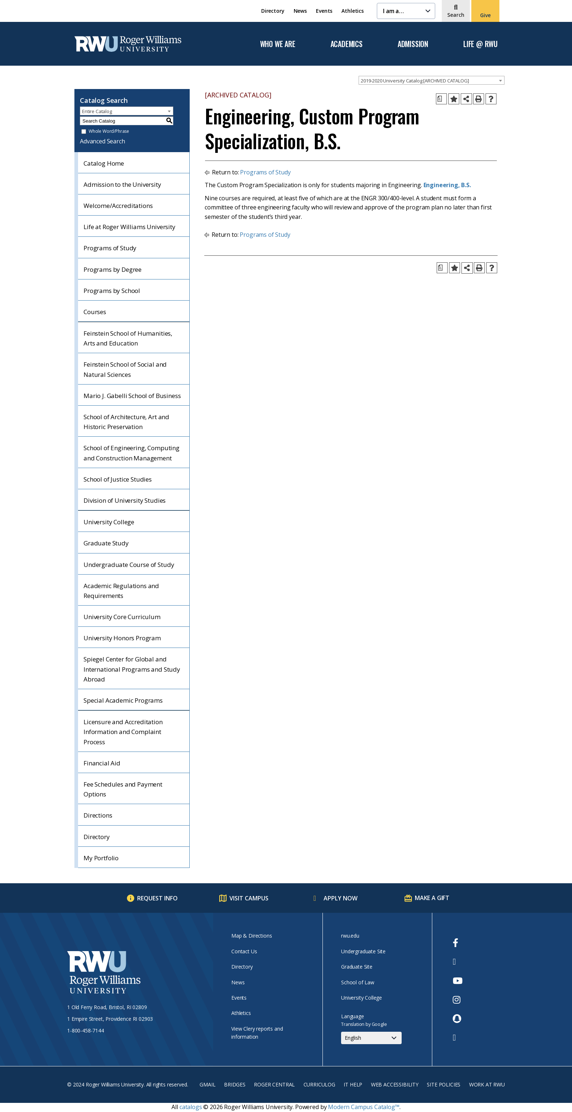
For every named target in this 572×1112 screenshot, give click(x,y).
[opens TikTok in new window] (458, 1037)
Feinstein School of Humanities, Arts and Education (128, 338)
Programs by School (112, 290)
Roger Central (274, 1084)
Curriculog (319, 1084)
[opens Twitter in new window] (458, 961)
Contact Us (244, 951)
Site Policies (443, 1084)
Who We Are (277, 44)
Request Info (157, 898)
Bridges (235, 1084)
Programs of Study (110, 248)
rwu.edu (350, 935)
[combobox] (432, 80)
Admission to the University (122, 184)
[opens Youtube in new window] (458, 980)
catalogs (190, 1107)
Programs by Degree (113, 269)
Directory (273, 10)
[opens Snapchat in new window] (458, 1018)
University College (109, 522)
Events (324, 10)
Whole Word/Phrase (109, 131)
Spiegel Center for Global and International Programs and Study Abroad (132, 669)
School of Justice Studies (118, 479)
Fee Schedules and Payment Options (123, 789)
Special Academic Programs (123, 700)
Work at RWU (487, 1084)
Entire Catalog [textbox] (97, 111)
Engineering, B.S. (447, 185)
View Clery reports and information (257, 1032)
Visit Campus (248, 898)
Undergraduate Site (363, 951)
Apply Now (341, 898)
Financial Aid (102, 763)
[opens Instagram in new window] (458, 999)
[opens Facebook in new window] (458, 942)
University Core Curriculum (122, 617)
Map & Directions (251, 935)
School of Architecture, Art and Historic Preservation (126, 422)
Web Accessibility (394, 1084)
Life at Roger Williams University (129, 227)
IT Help (353, 1084)
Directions (98, 815)
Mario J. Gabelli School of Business (132, 395)
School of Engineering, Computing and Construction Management (131, 453)
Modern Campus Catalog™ (363, 1107)
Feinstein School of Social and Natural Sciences (125, 369)
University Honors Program (122, 638)
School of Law (357, 982)
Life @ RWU (480, 44)
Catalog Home (104, 163)
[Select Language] (371, 1038)
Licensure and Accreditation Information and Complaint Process (123, 732)
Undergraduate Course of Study (129, 564)
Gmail (207, 1084)
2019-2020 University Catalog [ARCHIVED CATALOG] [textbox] (415, 80)
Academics (347, 44)
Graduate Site (356, 966)
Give (485, 15)
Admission (413, 44)
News (300, 10)
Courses (95, 312)
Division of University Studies (125, 500)
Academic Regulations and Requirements (121, 591)
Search (455, 14)
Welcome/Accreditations (118, 205)
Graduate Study (106, 543)
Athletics (352, 10)
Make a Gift (432, 898)
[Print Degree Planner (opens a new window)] (441, 98)
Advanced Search (102, 141)
